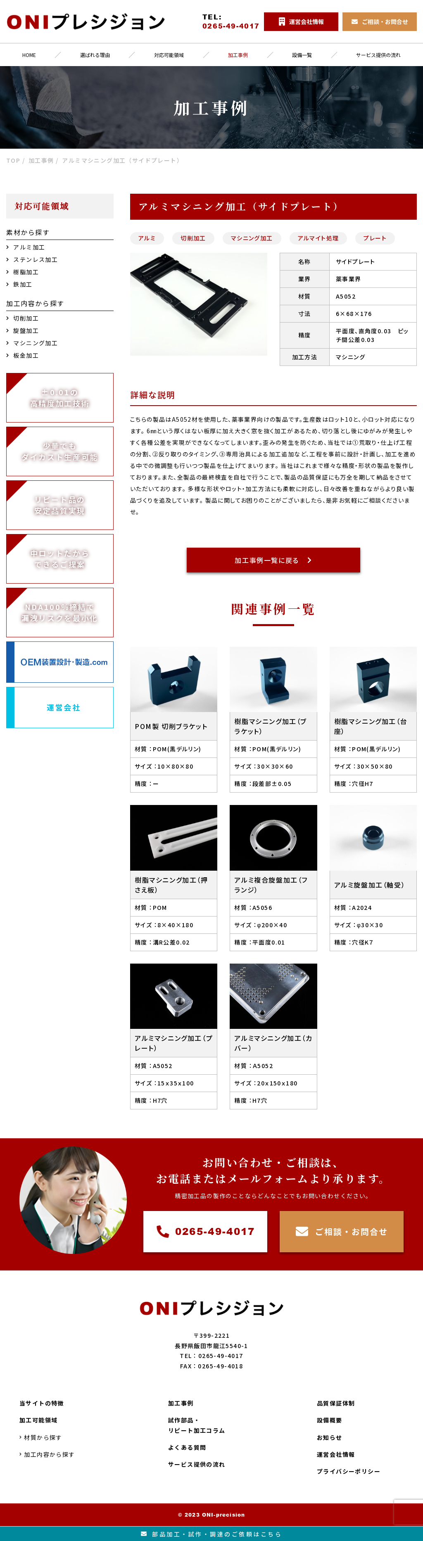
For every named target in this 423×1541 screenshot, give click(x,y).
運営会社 (64, 707)
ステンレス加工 (32, 259)
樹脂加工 (22, 272)
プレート (375, 238)
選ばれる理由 (95, 54)
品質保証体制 (336, 1403)
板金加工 (22, 355)
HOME (29, 54)
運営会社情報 (336, 1454)
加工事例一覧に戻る (273, 560)
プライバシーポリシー (348, 1471)
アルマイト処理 (318, 238)
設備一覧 (302, 54)
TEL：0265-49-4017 (211, 1355)
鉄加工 (19, 284)
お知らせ (329, 1437)
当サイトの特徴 (41, 1403)
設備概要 (329, 1420)
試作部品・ (197, 1425)
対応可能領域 (169, 54)
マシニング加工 (252, 238)
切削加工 (193, 238)
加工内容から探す (47, 1454)
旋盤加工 (22, 330)
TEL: (231, 21)
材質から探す (40, 1437)
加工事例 (238, 54)
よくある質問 (187, 1447)
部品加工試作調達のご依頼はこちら (212, 1534)
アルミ (147, 238)
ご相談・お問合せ (342, 1231)
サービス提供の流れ (197, 1464)
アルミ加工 (25, 247)
